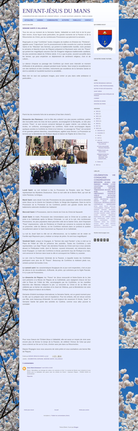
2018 (97, 123)
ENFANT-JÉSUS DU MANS (56, 11)
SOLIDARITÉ (111, 197)
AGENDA (40, 20)
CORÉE (108, 213)
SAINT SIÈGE (98, 91)
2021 (97, 116)
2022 (97, 113)
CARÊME (113, 211)
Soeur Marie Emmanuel (34, 367)
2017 (97, 126)
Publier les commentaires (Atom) (60, 415)
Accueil (56, 410)
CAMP (107, 218)
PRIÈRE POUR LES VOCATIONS (102, 151)
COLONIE (96, 213)
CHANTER (107, 207)
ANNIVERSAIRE (101, 218)
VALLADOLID (58, 359)
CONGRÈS (112, 220)
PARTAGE (112, 188)
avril (98, 138)
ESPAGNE (40, 359)
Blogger (76, 427)
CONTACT (88, 20)
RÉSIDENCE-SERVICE (108, 202)
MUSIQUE (96, 223)
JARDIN (103, 221)
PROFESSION (97, 216)
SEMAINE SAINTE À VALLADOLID (103, 143)
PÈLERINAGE (104, 199)
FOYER (96, 215)
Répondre (30, 376)
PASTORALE (112, 209)
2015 (97, 165)
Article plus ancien (84, 410)
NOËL (96, 191)
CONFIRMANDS (103, 220)
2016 (97, 128)
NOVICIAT (104, 209)
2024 (97, 111)
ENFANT (113, 207)
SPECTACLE (97, 227)
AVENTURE (98, 197)
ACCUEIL (108, 190)
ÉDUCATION (109, 227)
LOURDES (113, 221)
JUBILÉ (96, 199)
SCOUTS (113, 225)
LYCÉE (113, 184)
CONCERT (102, 213)
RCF (103, 216)
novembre (100, 133)
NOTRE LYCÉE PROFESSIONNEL (104, 86)
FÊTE (113, 190)
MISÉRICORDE (111, 204)
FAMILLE (113, 213)
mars (99, 140)
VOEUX (96, 195)
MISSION (98, 182)
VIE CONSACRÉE (104, 176)
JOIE (113, 182)
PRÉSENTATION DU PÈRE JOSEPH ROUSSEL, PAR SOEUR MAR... (103, 156)
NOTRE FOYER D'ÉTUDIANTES (103, 88)
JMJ (108, 221)
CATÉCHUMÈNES (98, 207)
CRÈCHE (112, 201)
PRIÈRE (105, 184)
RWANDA (97, 184)
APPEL (96, 206)
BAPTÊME (106, 211)
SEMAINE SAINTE (49, 359)
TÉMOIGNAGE (99, 190)
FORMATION (97, 221)
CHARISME (111, 186)
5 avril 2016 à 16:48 (46, 367)
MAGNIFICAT (112, 215)
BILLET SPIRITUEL (109, 206)
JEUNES (107, 182)
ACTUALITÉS (29, 20)
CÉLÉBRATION (32, 359)
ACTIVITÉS (65, 20)
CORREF (96, 98)
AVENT (101, 206)
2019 (97, 121)
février (99, 161)
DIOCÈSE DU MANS (100, 101)
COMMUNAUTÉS (52, 20)
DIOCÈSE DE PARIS (100, 104)
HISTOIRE (97, 188)
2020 (97, 118)
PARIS (107, 223)
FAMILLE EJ (77, 20)
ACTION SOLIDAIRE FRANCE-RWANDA (103, 147)
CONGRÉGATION (102, 180)
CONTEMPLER (98, 204)
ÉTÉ (95, 218)
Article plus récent (29, 410)
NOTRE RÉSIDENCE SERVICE (103, 83)
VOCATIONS (98, 186)
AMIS (101, 211)
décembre (100, 130)
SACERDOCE (97, 225)
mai (98, 135)
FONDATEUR (98, 202)
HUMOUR (103, 215)
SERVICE (96, 211)
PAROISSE (112, 223)
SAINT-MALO (106, 225)
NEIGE (102, 223)
